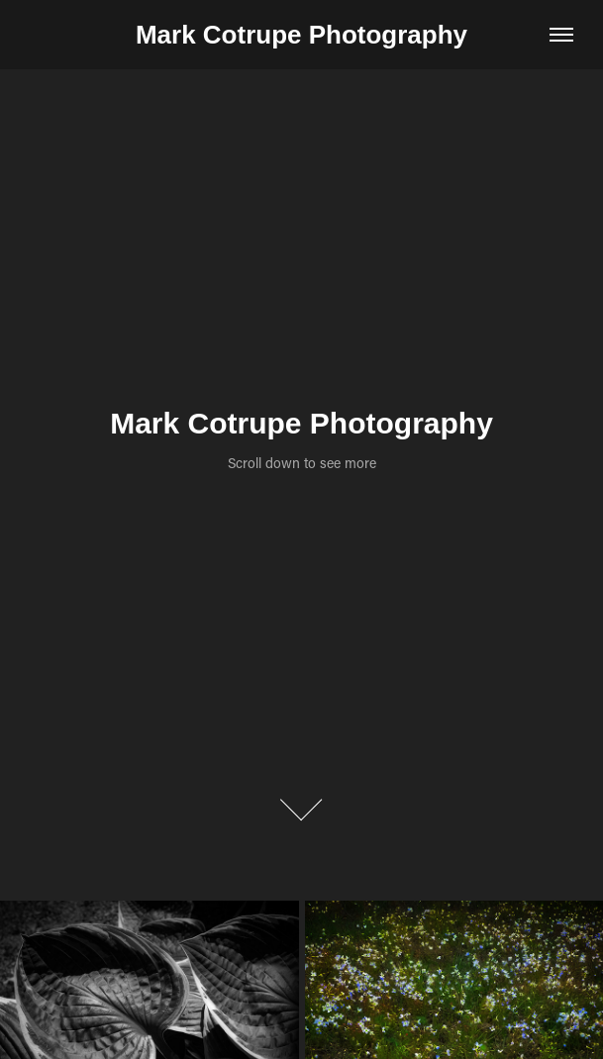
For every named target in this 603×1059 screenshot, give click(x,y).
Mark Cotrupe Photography (301, 34)
